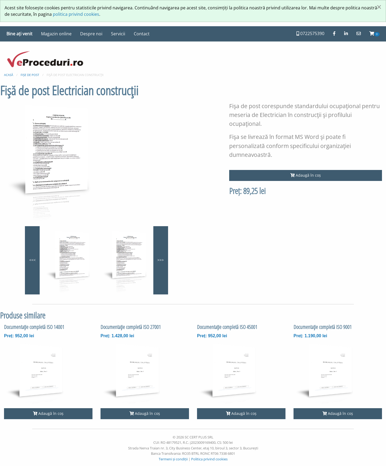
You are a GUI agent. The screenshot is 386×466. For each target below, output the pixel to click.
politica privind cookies (76, 14)
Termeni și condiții (173, 459)
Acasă (8, 75)
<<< (32, 260)
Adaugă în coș (305, 175)
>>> (160, 260)
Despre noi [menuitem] (91, 34)
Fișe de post (30, 75)
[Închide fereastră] (379, 6)
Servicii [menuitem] (118, 34)
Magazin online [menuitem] (56, 34)
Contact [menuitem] (142, 34)
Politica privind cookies (209, 459)
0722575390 (310, 33)
